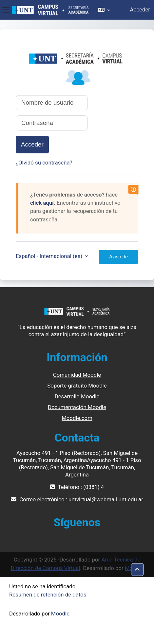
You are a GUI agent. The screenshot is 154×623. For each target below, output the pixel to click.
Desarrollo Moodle (77, 396)
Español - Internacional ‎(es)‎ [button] (50, 256)
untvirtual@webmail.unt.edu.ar (105, 499)
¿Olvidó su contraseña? (44, 162)
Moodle (60, 613)
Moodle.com (77, 418)
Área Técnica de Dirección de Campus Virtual (76, 563)
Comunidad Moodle (77, 375)
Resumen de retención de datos (47, 594)
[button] (104, 10)
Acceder (140, 9)
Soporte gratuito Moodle (76, 385)
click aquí (42, 202)
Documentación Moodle (77, 407)
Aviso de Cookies (118, 259)
